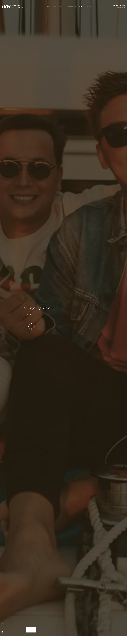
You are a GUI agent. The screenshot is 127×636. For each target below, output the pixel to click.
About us (54, 6)
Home (47, 6)
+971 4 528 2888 (119, 5)
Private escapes (72, 6)
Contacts (88, 6)
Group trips (62, 6)
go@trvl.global (121, 8)
